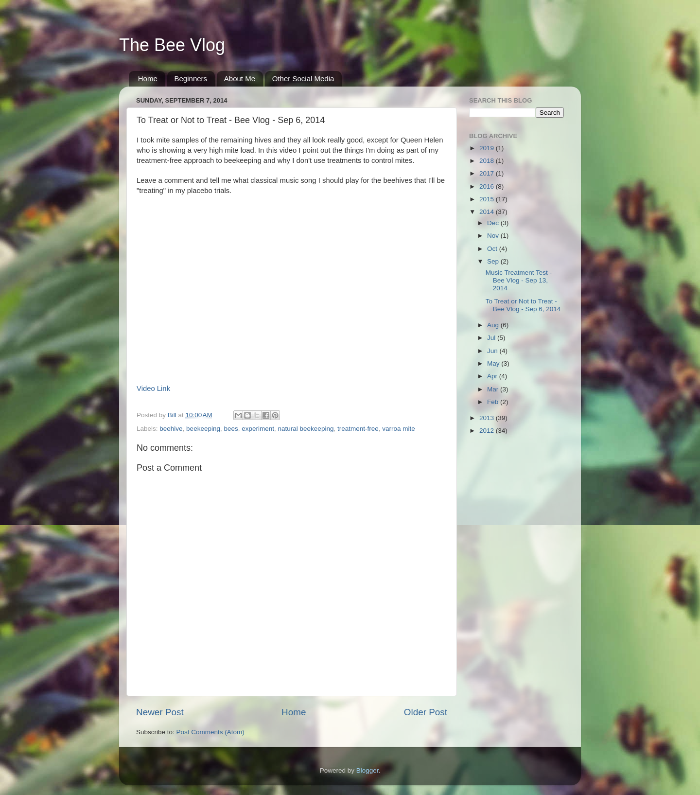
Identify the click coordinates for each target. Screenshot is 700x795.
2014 (487, 211)
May (494, 363)
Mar (493, 389)
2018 (487, 160)
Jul (492, 337)
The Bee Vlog (172, 45)
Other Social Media (303, 78)
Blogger (367, 770)
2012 (487, 430)
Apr (493, 376)
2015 (487, 199)
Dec (494, 223)
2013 (487, 418)
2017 (487, 173)
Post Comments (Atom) (210, 732)
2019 (487, 148)
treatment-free (358, 428)
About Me (239, 78)
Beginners (191, 78)
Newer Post (160, 712)
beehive (170, 428)
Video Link (153, 388)
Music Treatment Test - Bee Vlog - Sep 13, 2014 (519, 280)
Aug (494, 325)
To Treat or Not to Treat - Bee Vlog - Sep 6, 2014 (523, 305)
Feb (493, 402)
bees (231, 428)
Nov (494, 235)
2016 (487, 186)
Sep (494, 261)
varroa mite (398, 428)
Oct (493, 248)
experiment (258, 428)
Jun (493, 350)
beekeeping (203, 428)
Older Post (425, 712)
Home (148, 78)
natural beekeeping (306, 428)
